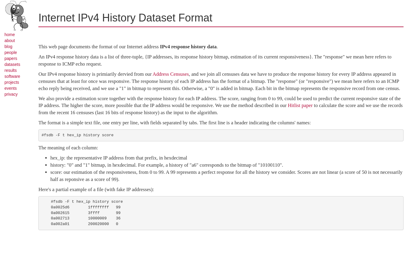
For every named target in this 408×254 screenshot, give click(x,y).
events (10, 88)
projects (11, 82)
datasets (12, 64)
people (10, 52)
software (12, 76)
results (10, 70)
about (9, 40)
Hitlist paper (300, 105)
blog (8, 46)
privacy (11, 94)
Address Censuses (171, 74)
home (9, 34)
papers (10, 58)
